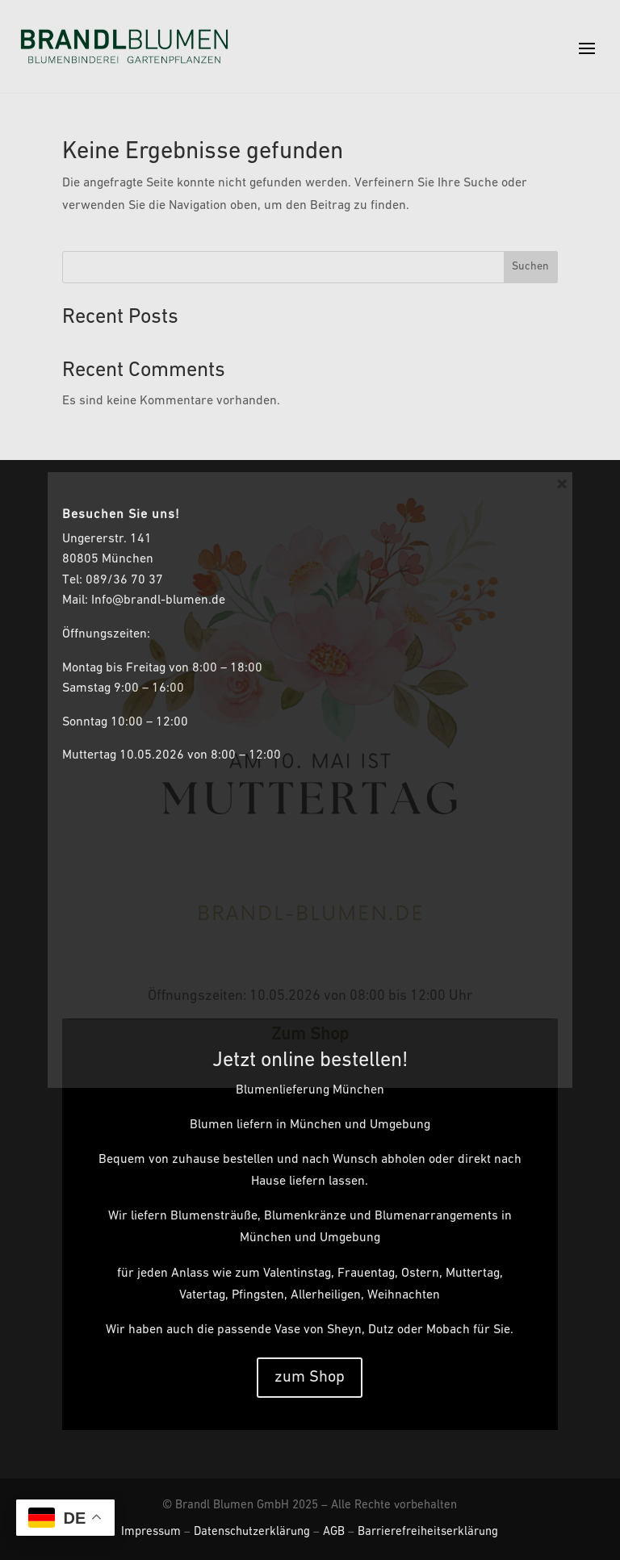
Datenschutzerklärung (252, 1532)
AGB (334, 1532)
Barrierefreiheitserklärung (428, 1532)
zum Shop (309, 1378)
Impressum (151, 1532)
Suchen (530, 267)
